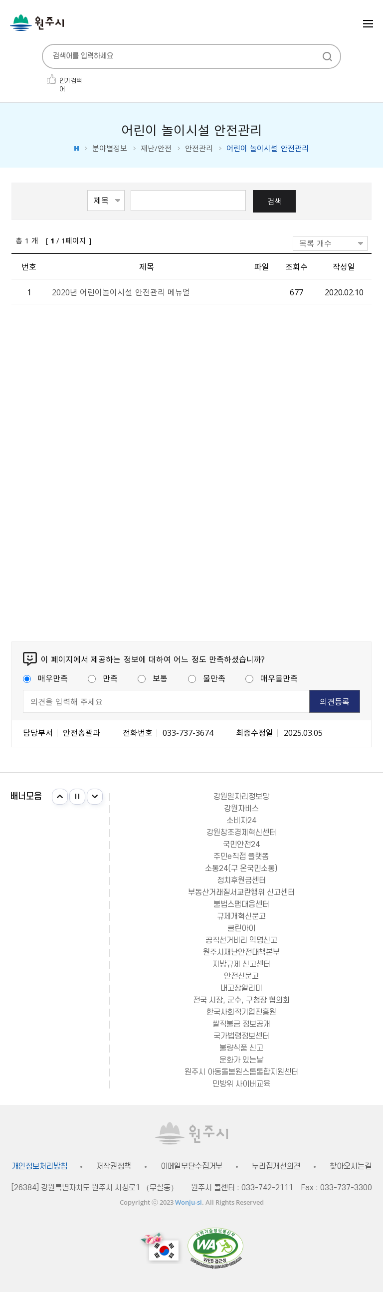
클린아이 (241, 928)
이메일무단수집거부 (192, 1166)
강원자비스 (241, 808)
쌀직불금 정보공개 (241, 1024)
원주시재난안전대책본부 (241, 952)
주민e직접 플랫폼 (241, 856)
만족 (103, 678)
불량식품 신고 (241, 1048)
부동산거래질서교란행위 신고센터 (241, 892)
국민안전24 (241, 844)
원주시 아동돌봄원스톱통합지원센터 (241, 1072)
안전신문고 (241, 976)
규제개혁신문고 (241, 916)
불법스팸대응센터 (241, 904)
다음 (95, 797)
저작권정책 (113, 1166)
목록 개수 (315, 243)
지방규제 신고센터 (241, 964)
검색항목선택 (87, 189)
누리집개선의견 (276, 1166)
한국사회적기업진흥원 (241, 1012)
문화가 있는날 (241, 1060)
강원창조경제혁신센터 (241, 832)
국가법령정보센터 (241, 1036)
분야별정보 (109, 148)
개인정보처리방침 (39, 1166)
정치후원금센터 (241, 880)
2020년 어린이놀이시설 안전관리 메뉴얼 (121, 292)
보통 (153, 678)
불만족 (206, 678)
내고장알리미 (241, 988)
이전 (60, 797)
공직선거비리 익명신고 (241, 940)
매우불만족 (271, 678)
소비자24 (241, 820)
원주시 (37, 22)
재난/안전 (156, 148)
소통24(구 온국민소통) (241, 868)
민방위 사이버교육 (241, 1083)
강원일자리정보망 (241, 796)
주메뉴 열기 (368, 23)
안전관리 (199, 148)
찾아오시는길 (350, 1166)
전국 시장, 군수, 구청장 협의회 (241, 1000)
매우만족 (45, 678)
